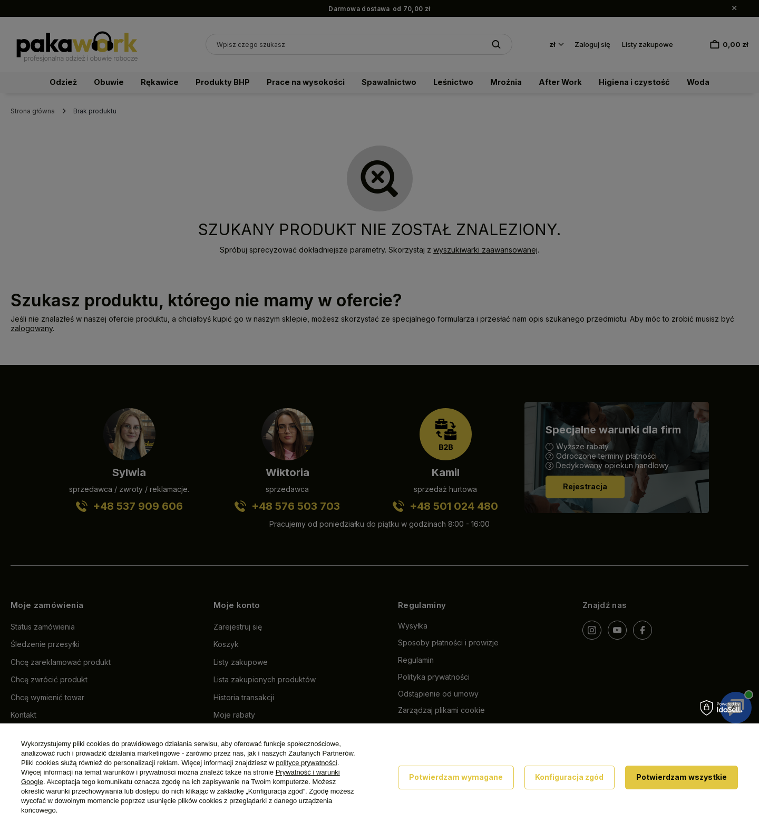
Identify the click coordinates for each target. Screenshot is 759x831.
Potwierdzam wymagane (456, 776)
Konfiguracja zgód (569, 776)
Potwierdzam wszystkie (681, 776)
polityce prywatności (306, 763)
